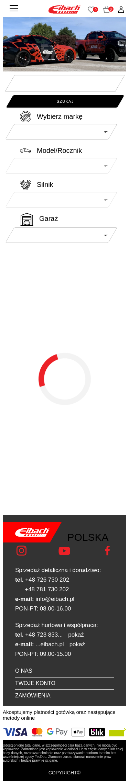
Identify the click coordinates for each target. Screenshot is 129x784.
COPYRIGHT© (65, 772)
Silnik (45, 184)
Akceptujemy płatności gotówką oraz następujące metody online (59, 715)
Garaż (48, 218)
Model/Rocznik (59, 150)
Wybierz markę (60, 116)
